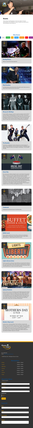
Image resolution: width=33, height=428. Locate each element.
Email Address (4, 382)
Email (2, 410)
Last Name (3, 389)
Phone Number (4, 415)
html (3, 395)
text (3, 396)
